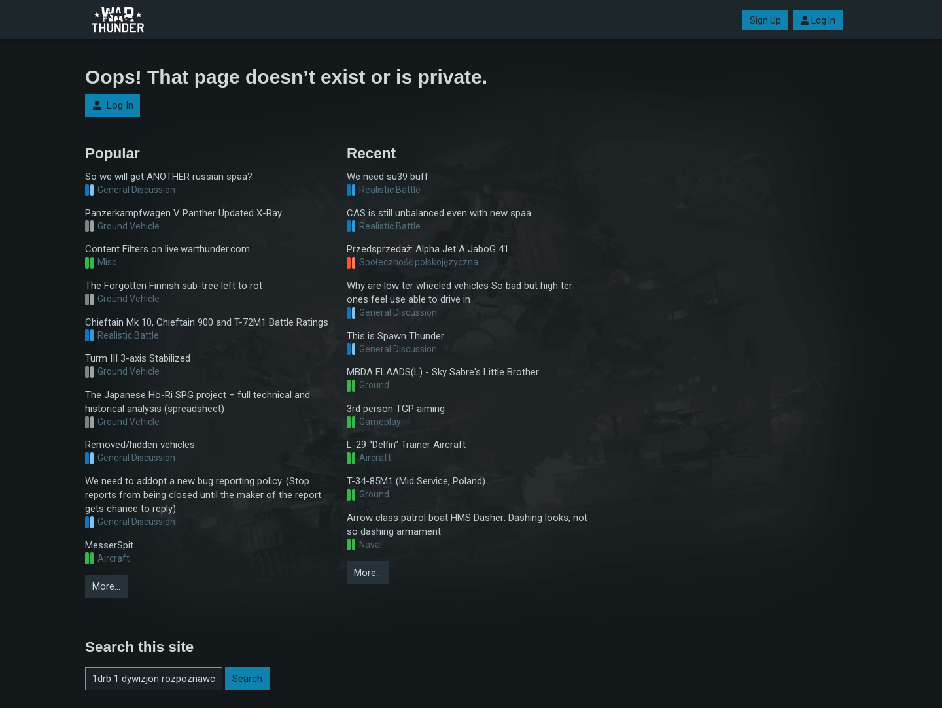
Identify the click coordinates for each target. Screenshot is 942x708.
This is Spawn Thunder (395, 336)
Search (247, 678)
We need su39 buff (387, 176)
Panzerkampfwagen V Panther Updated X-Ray (183, 213)
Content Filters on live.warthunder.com (167, 249)
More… (106, 586)
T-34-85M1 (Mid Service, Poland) (416, 481)
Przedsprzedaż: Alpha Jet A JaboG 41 (428, 249)
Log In (817, 20)
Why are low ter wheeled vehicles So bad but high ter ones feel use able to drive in (459, 292)
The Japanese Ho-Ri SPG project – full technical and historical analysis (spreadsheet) (197, 401)
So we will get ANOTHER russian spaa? (169, 176)
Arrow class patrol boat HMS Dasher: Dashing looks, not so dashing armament (467, 524)
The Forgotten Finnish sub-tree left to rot (173, 286)
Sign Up (765, 20)
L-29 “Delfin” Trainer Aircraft (406, 444)
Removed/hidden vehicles (140, 444)
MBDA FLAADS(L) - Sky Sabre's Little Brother (443, 372)
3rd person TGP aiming (396, 408)
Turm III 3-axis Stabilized (137, 358)
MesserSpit (109, 545)
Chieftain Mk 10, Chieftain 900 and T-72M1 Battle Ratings (206, 322)
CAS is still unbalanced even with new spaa (439, 213)
